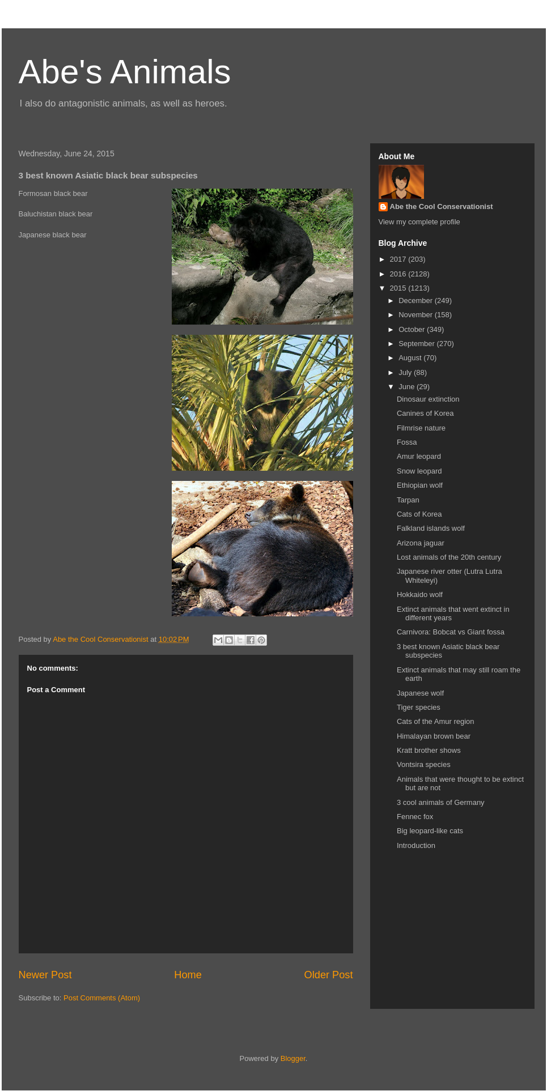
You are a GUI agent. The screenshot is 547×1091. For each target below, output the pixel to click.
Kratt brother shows (429, 750)
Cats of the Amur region (435, 721)
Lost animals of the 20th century (449, 557)
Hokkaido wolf (420, 594)
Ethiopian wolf (420, 485)
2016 (399, 274)
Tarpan (408, 500)
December (416, 300)
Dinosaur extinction (428, 399)
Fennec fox (415, 816)
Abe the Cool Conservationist (441, 206)
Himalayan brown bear (433, 736)
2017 (399, 259)
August (410, 357)
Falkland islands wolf (431, 528)
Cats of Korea (419, 514)
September (417, 343)
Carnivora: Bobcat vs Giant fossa (450, 632)
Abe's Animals (125, 72)
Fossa (407, 442)
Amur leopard (419, 456)
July (406, 372)
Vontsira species (424, 764)
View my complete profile (419, 222)
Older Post (328, 975)
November (416, 314)
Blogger (293, 1058)
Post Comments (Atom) (101, 998)
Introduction (416, 845)
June (407, 386)
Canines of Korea (425, 413)
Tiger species (418, 707)
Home (188, 975)
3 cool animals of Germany (441, 802)
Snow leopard (419, 471)
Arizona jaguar (420, 543)
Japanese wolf (420, 693)
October (412, 329)
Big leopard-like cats (430, 830)
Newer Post (45, 975)
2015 (399, 288)
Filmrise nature (421, 428)
